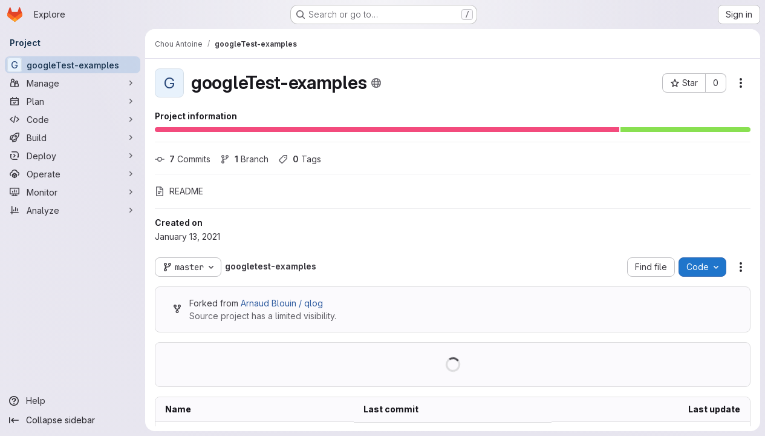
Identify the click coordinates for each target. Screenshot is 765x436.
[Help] (72, 400)
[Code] (72, 119)
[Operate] (72, 173)
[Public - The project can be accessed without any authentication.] (376, 83)
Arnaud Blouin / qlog (282, 303)
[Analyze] (72, 210)
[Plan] (72, 101)
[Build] (72, 137)
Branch (244, 159)
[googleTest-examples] (72, 64)
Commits (182, 159)
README (179, 191)
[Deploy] (72, 155)
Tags (299, 159)
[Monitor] (72, 191)
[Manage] (72, 82)
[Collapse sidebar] (72, 420)
